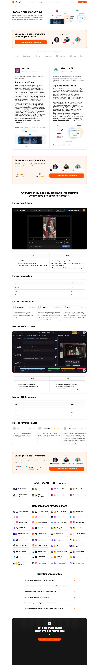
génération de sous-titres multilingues (71, 116)
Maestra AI (66, 145)
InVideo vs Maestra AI (28, 6)
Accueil (14, 6)
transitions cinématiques (27, 118)
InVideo (27, 147)
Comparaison (20, 6)
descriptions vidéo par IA (61, 120)
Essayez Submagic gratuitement (31, 42)
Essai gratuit (82, 2)
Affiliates (51, 2)
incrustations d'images (33, 94)
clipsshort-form (19, 120)
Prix (47, 2)
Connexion (73, 2)
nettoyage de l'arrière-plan (24, 96)
